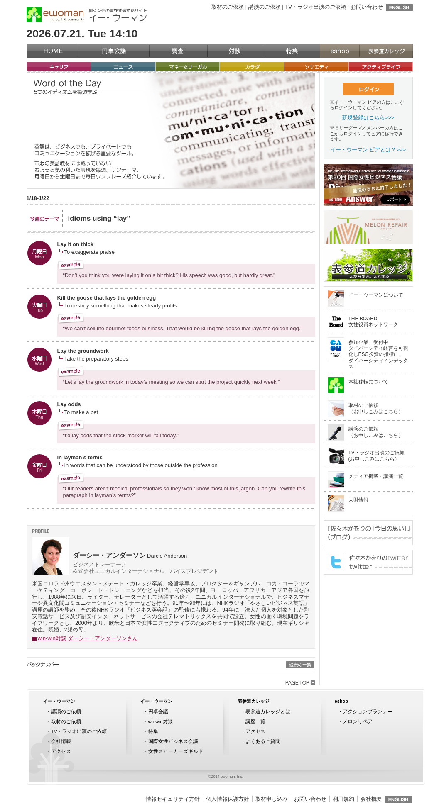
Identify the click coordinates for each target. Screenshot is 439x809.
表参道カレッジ (386, 51)
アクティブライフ (380, 66)
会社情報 (61, 741)
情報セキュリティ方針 (173, 799)
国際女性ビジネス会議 (173, 741)
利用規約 (343, 799)
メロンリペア (358, 721)
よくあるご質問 (262, 741)
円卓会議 (113, 51)
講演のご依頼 (264, 7)
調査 (178, 51)
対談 (236, 51)
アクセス (61, 751)
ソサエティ (316, 66)
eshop (339, 51)
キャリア (59, 66)
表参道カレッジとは (267, 711)
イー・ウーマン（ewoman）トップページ (52, 51)
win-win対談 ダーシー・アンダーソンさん (88, 638)
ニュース (123, 66)
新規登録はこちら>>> (368, 118)
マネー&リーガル (187, 66)
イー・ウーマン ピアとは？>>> (368, 149)
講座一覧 (255, 721)
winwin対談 (160, 721)
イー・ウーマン (59, 701)
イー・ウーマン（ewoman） (55, 14)
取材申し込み (271, 799)
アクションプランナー (367, 711)
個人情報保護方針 (227, 799)
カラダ (252, 66)
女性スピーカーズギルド (175, 751)
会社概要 (371, 799)
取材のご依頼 (227, 7)
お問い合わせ (367, 7)
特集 (292, 51)
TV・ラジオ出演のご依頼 (315, 7)
